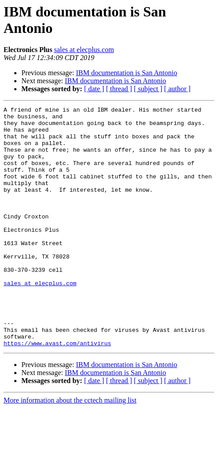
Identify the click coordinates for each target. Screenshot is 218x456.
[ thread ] (119, 89)
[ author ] (177, 89)
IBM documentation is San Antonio (127, 73)
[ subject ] (148, 89)
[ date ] (94, 89)
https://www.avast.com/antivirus (57, 391)
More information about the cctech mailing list (70, 448)
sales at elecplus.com (84, 49)
